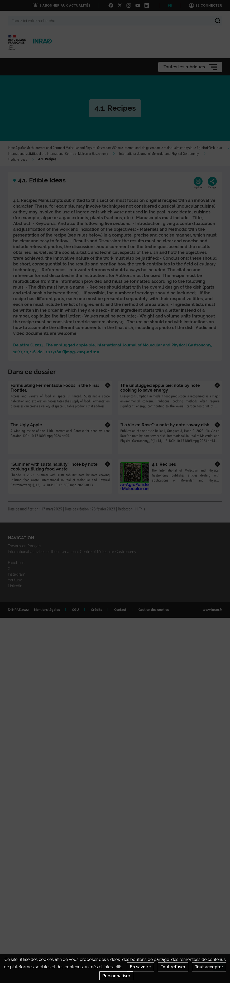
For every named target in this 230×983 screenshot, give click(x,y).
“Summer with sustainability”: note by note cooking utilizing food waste (54, 467)
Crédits (96, 610)
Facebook (16, 563)
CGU (75, 610)
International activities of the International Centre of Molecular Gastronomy (58, 154)
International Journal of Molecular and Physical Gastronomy (159, 154)
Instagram (16, 574)
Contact (120, 610)
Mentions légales (47, 610)
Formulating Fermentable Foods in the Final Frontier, (55, 388)
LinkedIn (15, 586)
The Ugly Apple (26, 424)
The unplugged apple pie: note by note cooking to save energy (160, 388)
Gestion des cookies (153, 610)
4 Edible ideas (17, 159)
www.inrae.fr (212, 610)
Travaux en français (24, 546)
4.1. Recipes (164, 464)
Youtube (15, 580)
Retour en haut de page (221, 967)
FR (170, 5)
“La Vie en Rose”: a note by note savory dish (164, 424)
